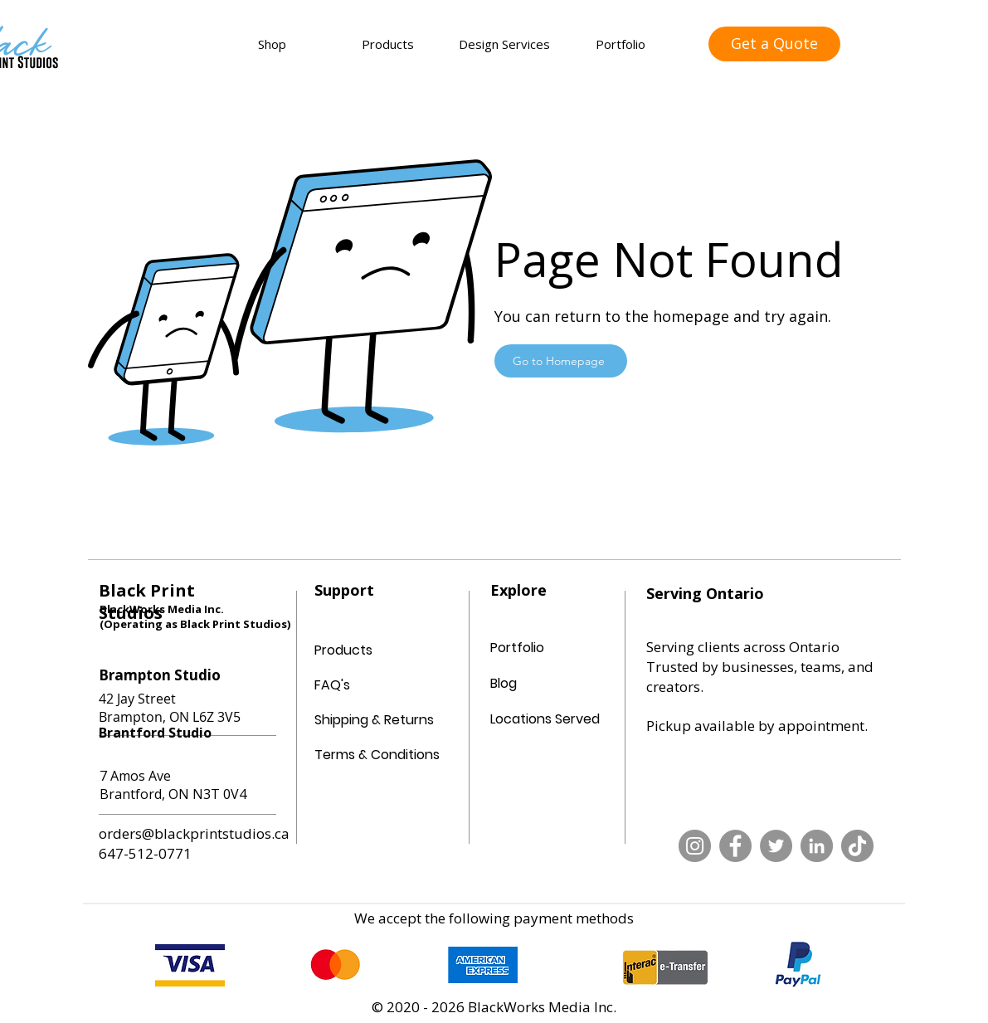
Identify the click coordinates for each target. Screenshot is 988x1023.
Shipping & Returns (354, 719)
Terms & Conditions (354, 754)
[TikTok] (857, 846)
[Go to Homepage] (560, 361)
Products (343, 650)
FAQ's (332, 684)
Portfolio (517, 647)
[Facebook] (735, 846)
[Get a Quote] (774, 44)
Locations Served (545, 718)
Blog (503, 683)
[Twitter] (776, 846)
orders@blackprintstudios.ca (194, 833)
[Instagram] (695, 846)
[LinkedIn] (817, 846)
